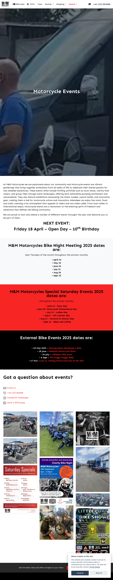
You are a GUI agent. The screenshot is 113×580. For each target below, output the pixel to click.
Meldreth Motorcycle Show (62, 351)
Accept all (80, 573)
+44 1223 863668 (13, 393)
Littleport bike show (62, 354)
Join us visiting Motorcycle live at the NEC (62, 361)
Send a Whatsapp (14, 402)
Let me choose (94, 567)
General (72, 4)
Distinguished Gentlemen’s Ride (65, 348)
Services (48, 4)
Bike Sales (20, 4)
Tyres (40, 4)
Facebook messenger (16, 398)
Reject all (99, 573)
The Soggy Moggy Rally (62, 358)
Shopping (60, 4)
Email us (9, 388)
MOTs (32, 4)
